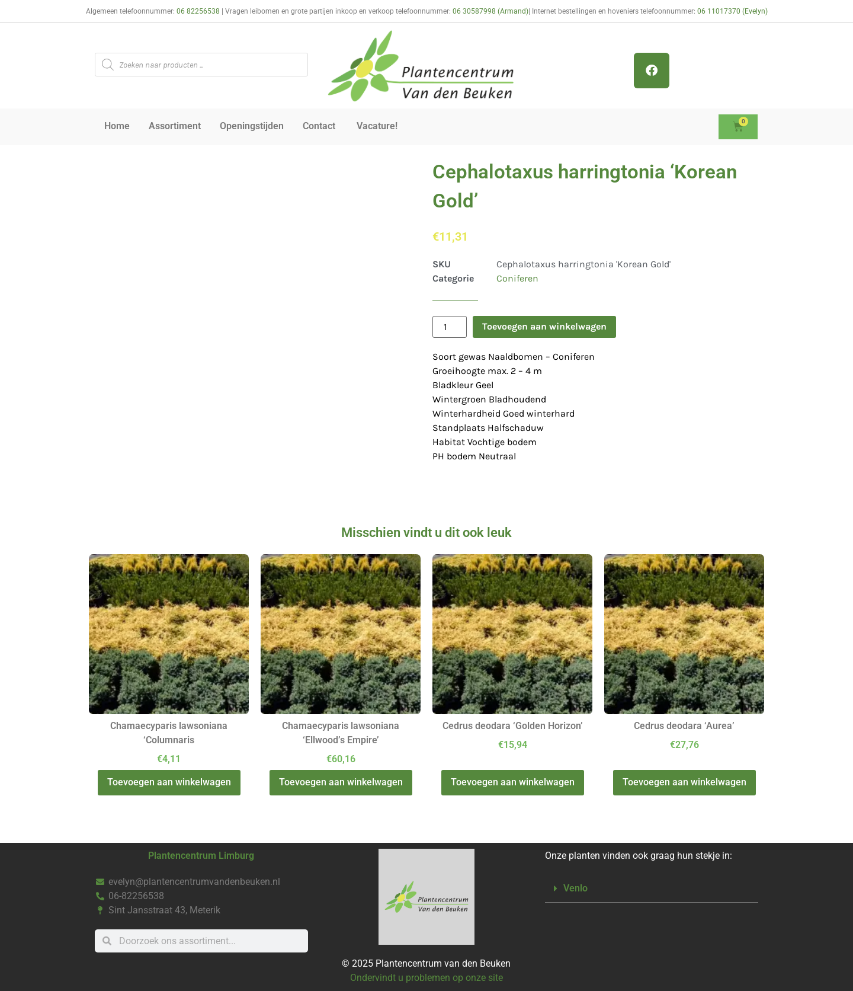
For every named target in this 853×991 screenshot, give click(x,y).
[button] (651, 889)
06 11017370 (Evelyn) (732, 11)
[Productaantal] (449, 327)
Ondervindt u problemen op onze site (426, 977)
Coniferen (517, 278)
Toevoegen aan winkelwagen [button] (169, 782)
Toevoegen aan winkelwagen (544, 326)
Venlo (575, 888)
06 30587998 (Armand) (490, 11)
